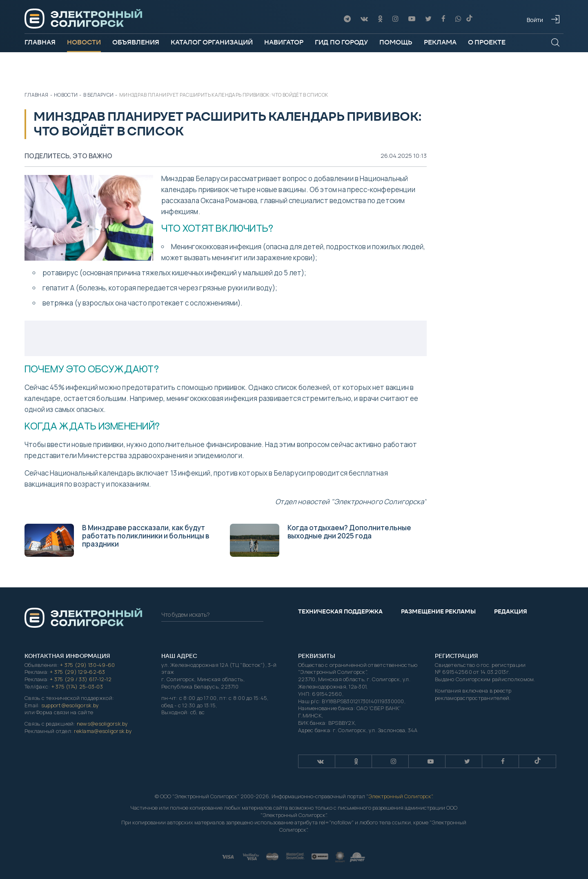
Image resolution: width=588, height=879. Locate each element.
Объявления (135, 42)
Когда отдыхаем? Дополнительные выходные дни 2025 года (320, 540)
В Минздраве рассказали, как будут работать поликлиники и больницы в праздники (116, 540)
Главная (40, 42)
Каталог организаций (212, 42)
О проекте (487, 42)
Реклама (440, 42)
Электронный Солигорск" (400, 796)
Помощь (395, 42)
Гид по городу (341, 42)
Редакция (510, 611)
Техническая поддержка (340, 611)
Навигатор (283, 42)
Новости (84, 42)
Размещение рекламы (438, 611)
